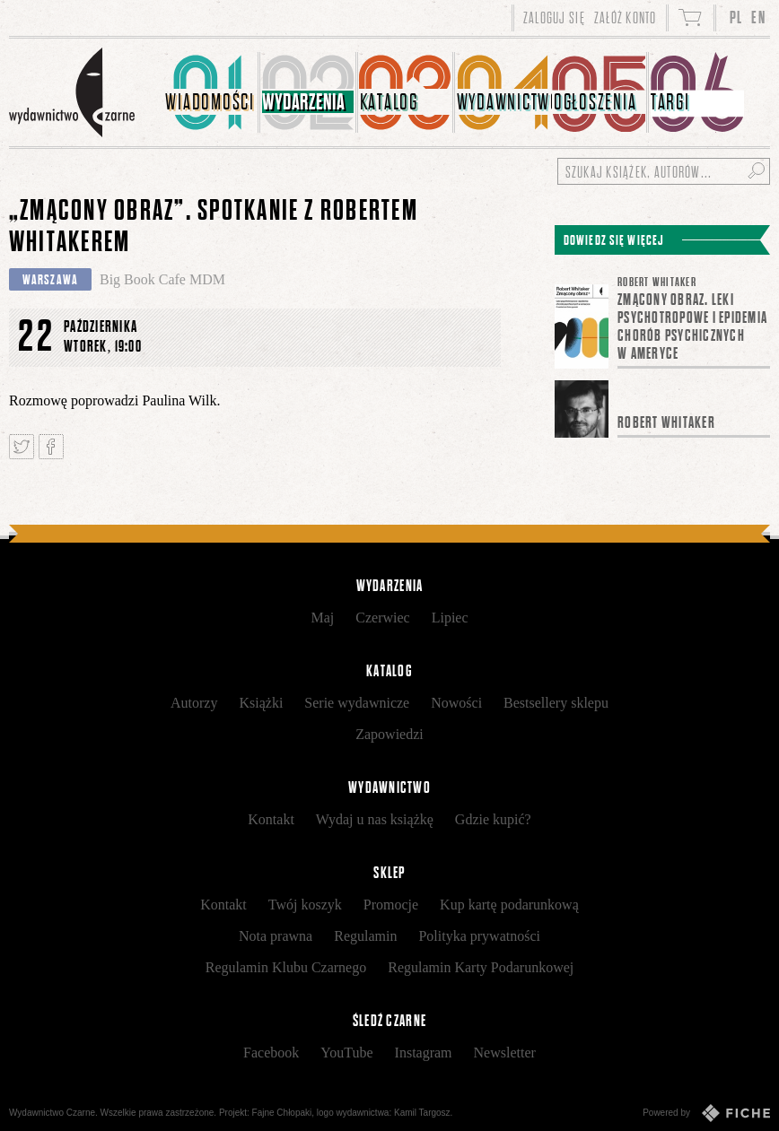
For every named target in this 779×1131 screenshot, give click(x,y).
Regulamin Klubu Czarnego (286, 967)
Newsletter (505, 1052)
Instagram (423, 1052)
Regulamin (365, 936)
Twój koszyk (305, 904)
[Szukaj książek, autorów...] (663, 171)
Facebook (271, 1052)
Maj (322, 617)
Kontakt (271, 819)
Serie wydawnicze (356, 702)
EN (758, 17)
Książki (261, 702)
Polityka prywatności (479, 936)
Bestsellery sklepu (555, 702)
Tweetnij (21, 446)
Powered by (706, 1113)
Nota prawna (275, 936)
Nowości (456, 702)
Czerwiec (382, 617)
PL (736, 17)
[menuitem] (211, 92)
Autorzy (194, 702)
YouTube (346, 1052)
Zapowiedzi (389, 734)
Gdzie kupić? (493, 819)
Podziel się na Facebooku (51, 446)
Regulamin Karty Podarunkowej (480, 967)
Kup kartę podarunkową (509, 904)
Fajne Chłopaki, (283, 1113)
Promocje (390, 904)
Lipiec (450, 617)
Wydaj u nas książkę (374, 819)
